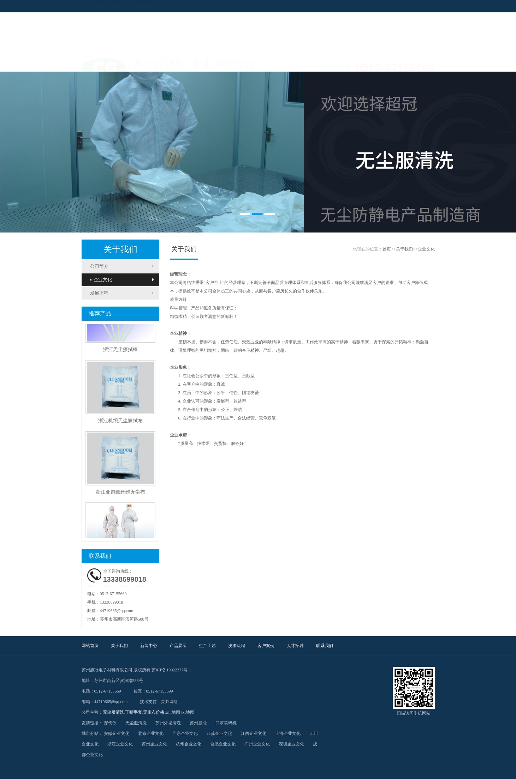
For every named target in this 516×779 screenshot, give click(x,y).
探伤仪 (110, 722)
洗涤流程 (275, 62)
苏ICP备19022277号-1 (171, 670)
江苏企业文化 (219, 733)
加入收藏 (421, 6)
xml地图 (172, 712)
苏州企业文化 (154, 744)
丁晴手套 (133, 712)
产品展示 (205, 62)
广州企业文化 (257, 744)
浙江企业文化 (120, 744)
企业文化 (101, 279)
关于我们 (134, 62)
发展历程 (99, 293)
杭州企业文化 (188, 744)
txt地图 (187, 712)
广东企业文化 (185, 733)
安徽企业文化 (116, 733)
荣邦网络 (169, 701)
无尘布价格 (153, 712)
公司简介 (99, 266)
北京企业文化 (151, 733)
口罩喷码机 (226, 722)
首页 (386, 249)
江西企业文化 (253, 733)
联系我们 (381, 62)
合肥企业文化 (223, 744)
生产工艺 (240, 62)
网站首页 (99, 62)
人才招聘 (346, 62)
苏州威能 (198, 722)
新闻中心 (169, 62)
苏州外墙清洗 (168, 722)
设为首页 (398, 6)
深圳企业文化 (291, 744)
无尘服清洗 (113, 712)
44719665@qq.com (117, 610)
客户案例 (311, 62)
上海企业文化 (288, 733)
